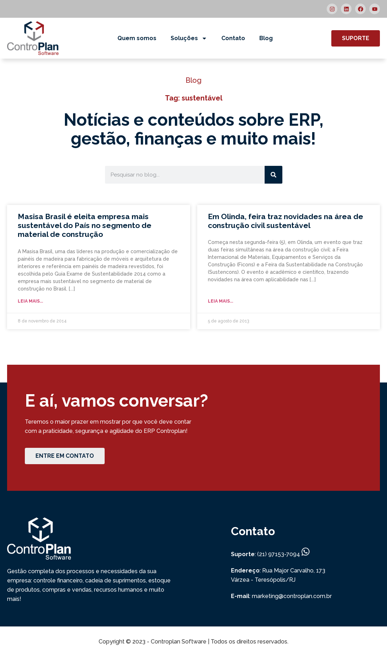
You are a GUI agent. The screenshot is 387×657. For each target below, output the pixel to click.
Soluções (189, 38)
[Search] (273, 175)
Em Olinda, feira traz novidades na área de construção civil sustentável (285, 221)
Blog (266, 38)
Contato (233, 38)
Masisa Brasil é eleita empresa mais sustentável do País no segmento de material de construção (84, 225)
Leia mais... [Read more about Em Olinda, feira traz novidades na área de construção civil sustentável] (220, 301)
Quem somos (136, 38)
